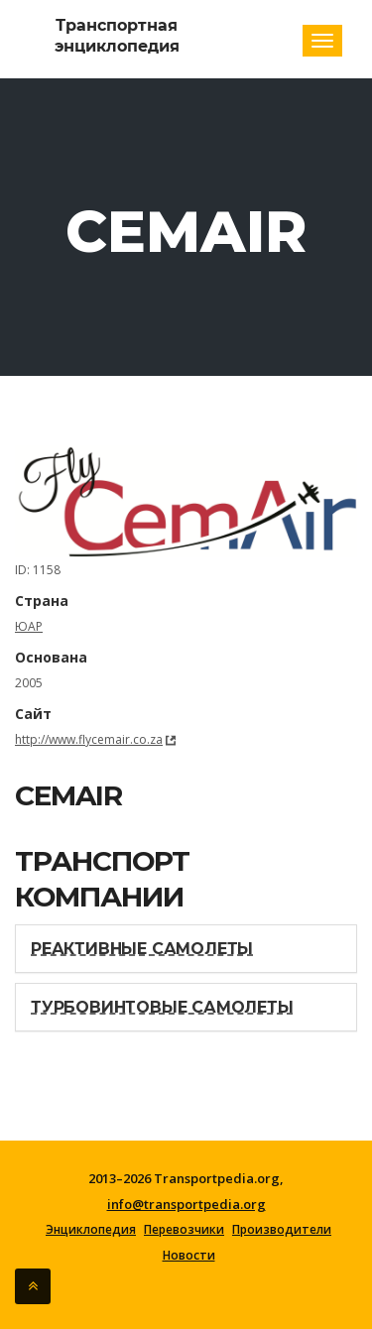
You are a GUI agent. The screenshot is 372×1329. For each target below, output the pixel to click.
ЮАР (29, 626)
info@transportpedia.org (186, 1204)
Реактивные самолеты (142, 948)
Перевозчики (184, 1230)
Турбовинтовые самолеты (162, 1007)
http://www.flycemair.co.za (89, 739)
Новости (189, 1256)
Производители (281, 1230)
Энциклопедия (91, 1230)
